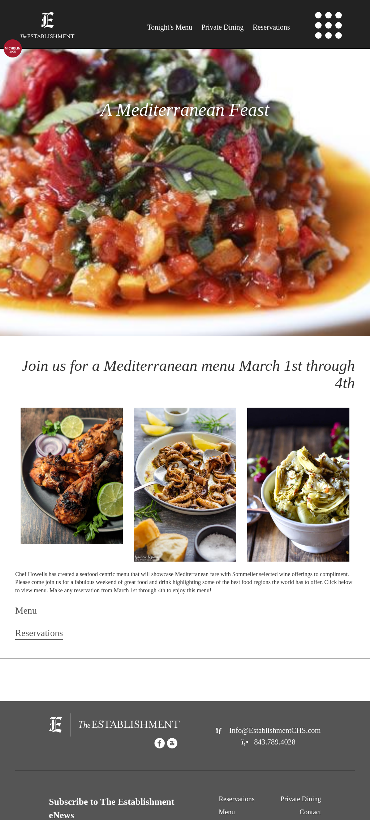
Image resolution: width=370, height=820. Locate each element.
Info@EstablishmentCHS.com (268, 730)
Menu (169, 27)
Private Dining (222, 27)
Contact (310, 812)
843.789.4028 (268, 742)
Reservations (271, 27)
